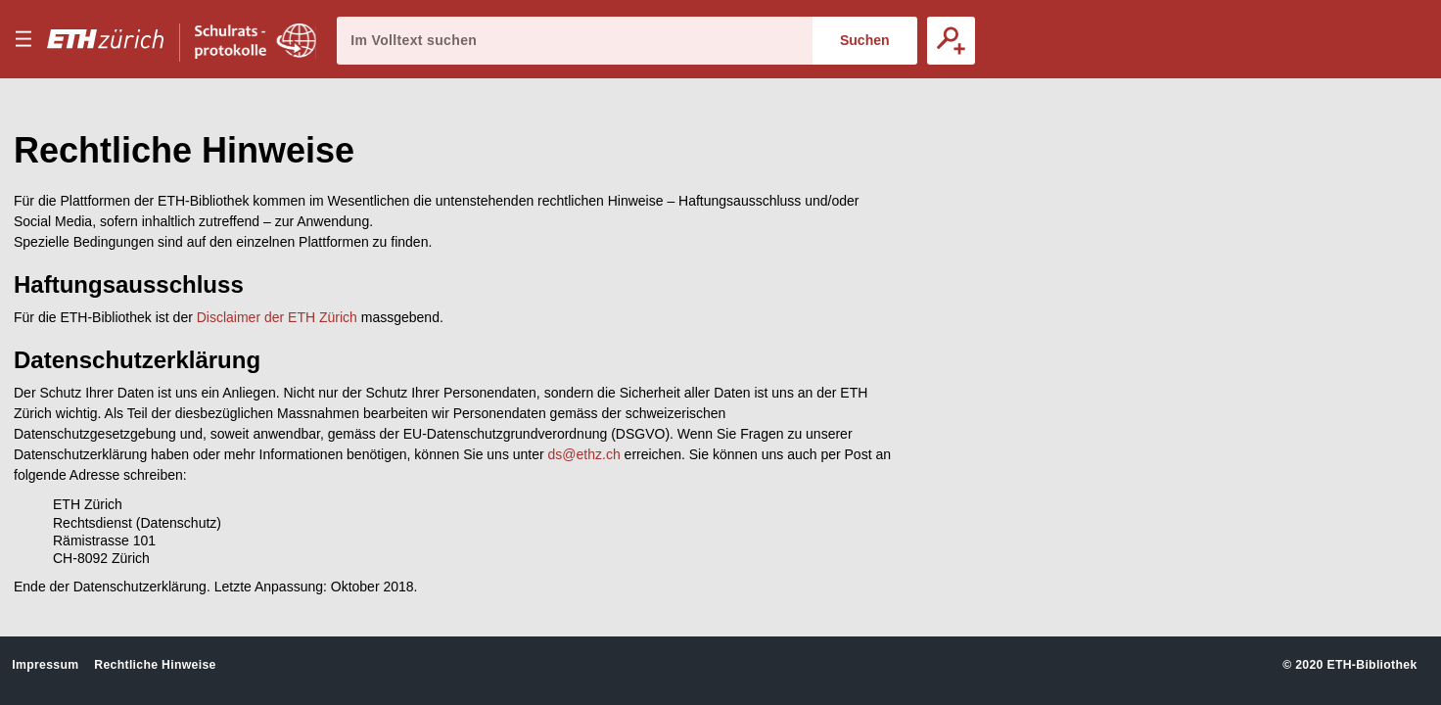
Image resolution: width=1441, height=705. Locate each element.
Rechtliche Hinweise (154, 665)
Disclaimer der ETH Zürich (277, 317)
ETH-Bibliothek (1371, 665)
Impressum (45, 665)
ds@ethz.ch (584, 454)
